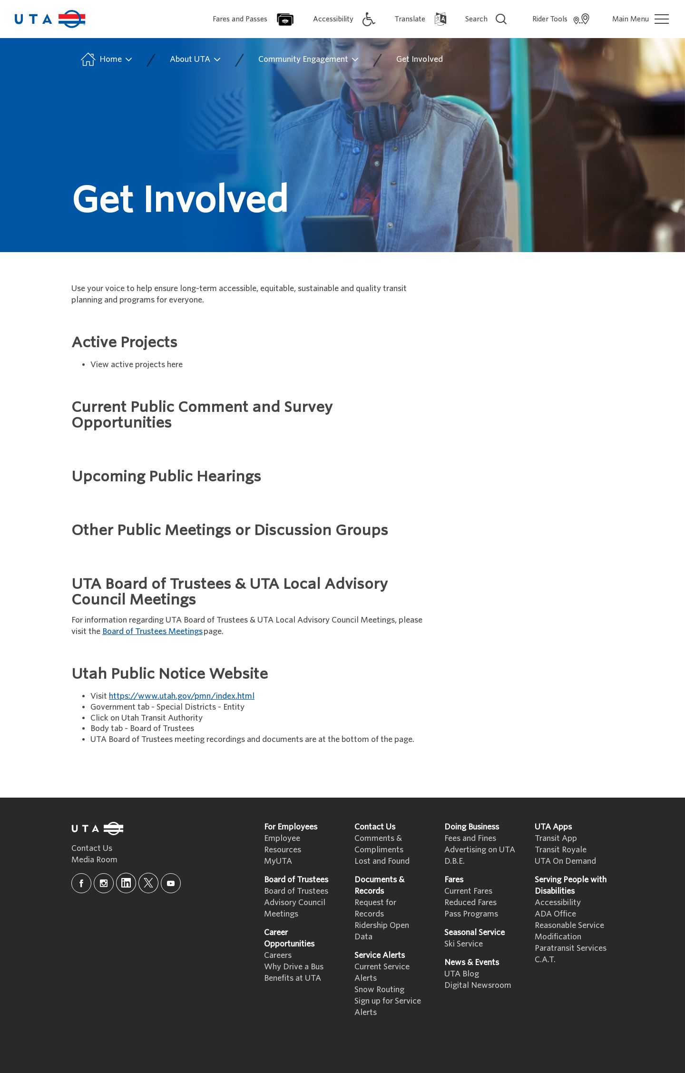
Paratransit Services (571, 948)
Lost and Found (382, 861)
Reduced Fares (470, 902)
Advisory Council (294, 902)
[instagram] (104, 883)
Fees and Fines (470, 838)
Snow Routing (379, 989)
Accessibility (558, 902)
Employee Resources (282, 844)
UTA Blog (461, 973)
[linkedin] (126, 883)
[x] (148, 883)
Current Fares (468, 891)
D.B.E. (454, 861)
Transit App (556, 838)
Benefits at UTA (292, 978)
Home (105, 59)
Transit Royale (561, 849)
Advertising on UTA (479, 849)
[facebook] (81, 883)
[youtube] (171, 883)
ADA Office (555, 913)
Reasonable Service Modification (569, 931)
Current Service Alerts (382, 972)
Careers (278, 955)
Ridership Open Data (381, 931)
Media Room (94, 859)
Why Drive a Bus (293, 966)
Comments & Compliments (378, 844)
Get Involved (419, 59)
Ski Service (463, 943)
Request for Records (375, 908)
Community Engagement (309, 59)
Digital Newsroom (477, 985)
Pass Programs (471, 913)
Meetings (281, 913)
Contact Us (91, 848)
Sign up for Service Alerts (387, 1006)
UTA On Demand (565, 861)
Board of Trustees (296, 891)
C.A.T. (545, 959)
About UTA (196, 59)
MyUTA (278, 861)
